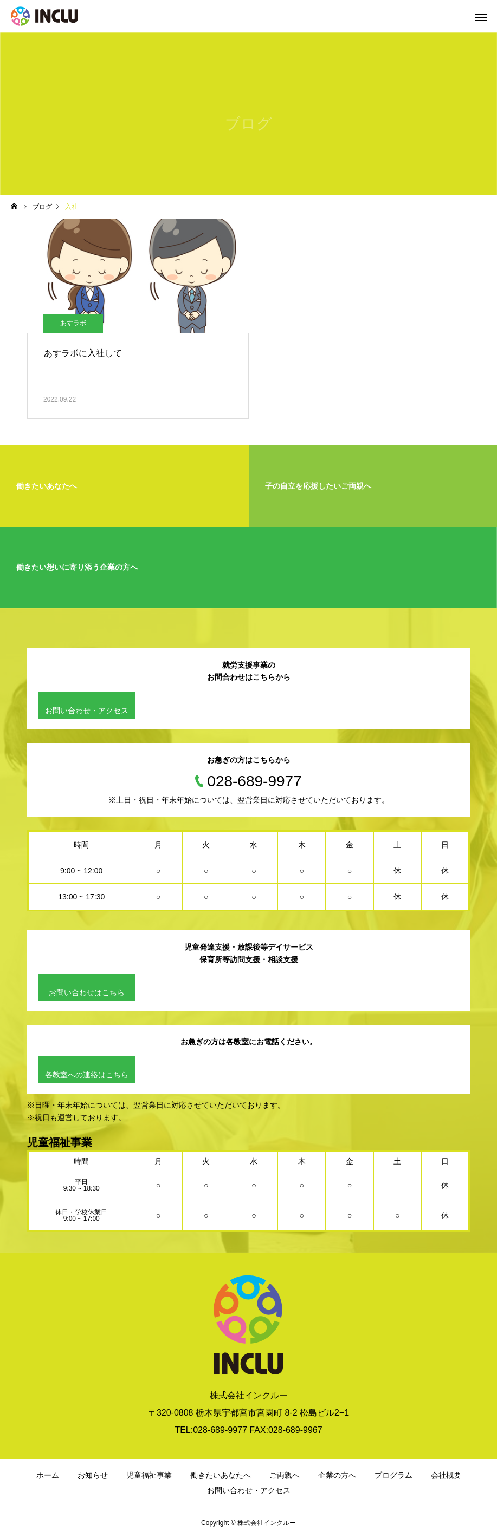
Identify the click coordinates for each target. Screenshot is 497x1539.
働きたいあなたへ (220, 1475)
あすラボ (73, 323)
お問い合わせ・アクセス (86, 710)
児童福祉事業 (149, 1475)
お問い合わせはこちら (87, 992)
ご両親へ (284, 1475)
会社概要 (446, 1475)
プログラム (393, 1475)
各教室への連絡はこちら (86, 1074)
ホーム (47, 1475)
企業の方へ (337, 1475)
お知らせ (93, 1475)
